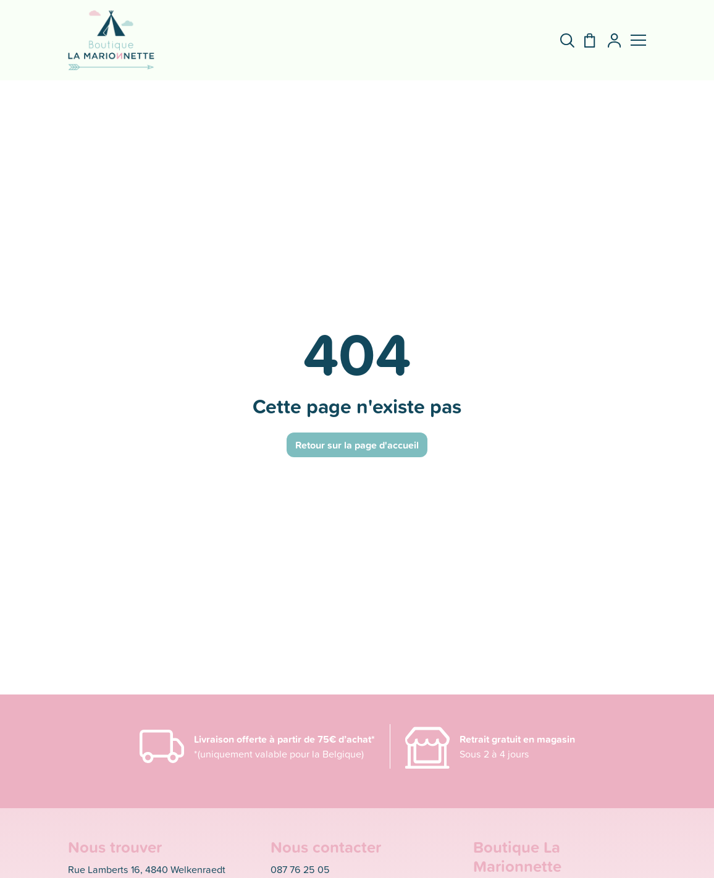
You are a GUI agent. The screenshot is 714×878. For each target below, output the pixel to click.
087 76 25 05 (300, 869)
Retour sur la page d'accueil (357, 444)
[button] (638, 40)
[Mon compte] (609, 40)
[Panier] (584, 40)
